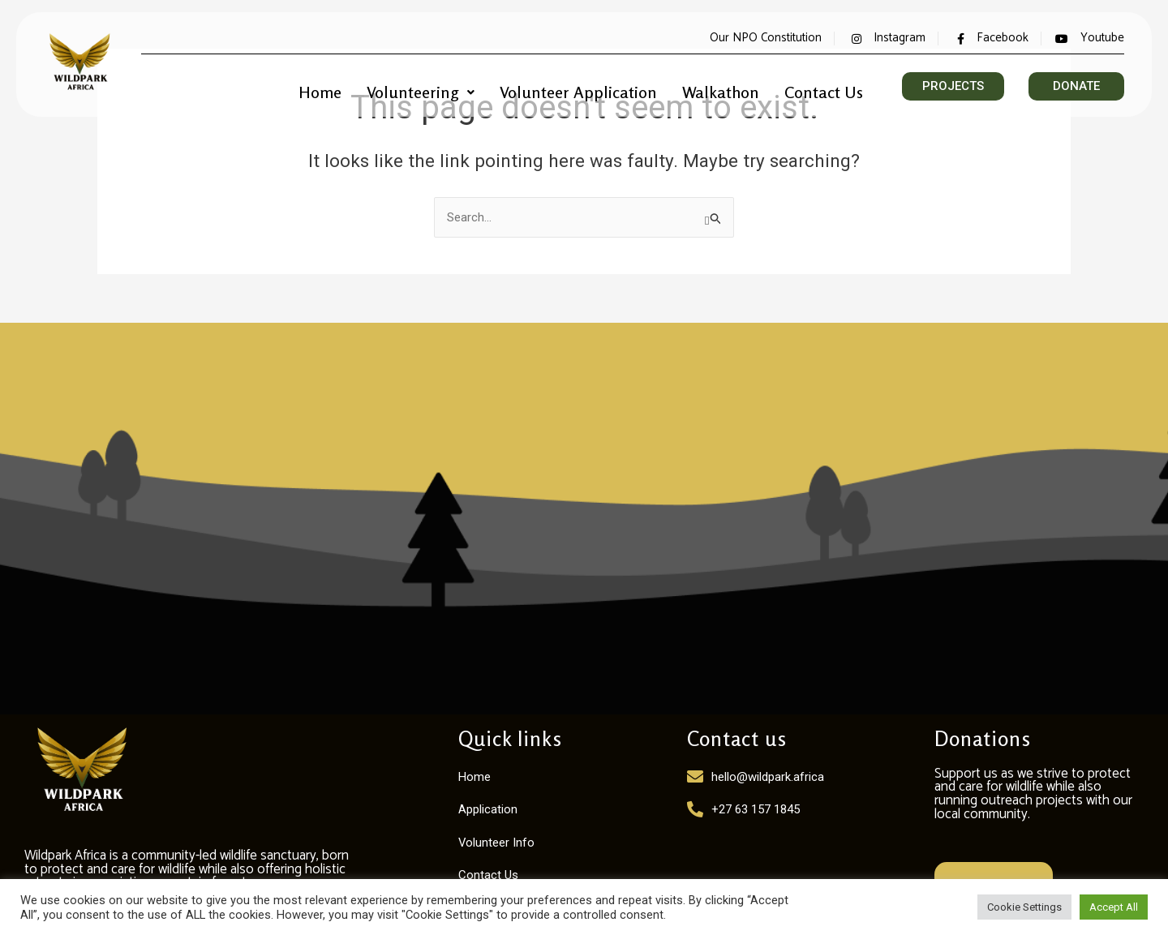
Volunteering (452, 86)
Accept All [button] (1113, 907)
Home (358, 86)
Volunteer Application (599, 86)
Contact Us (827, 86)
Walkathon (732, 86)
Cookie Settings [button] (1024, 907)
